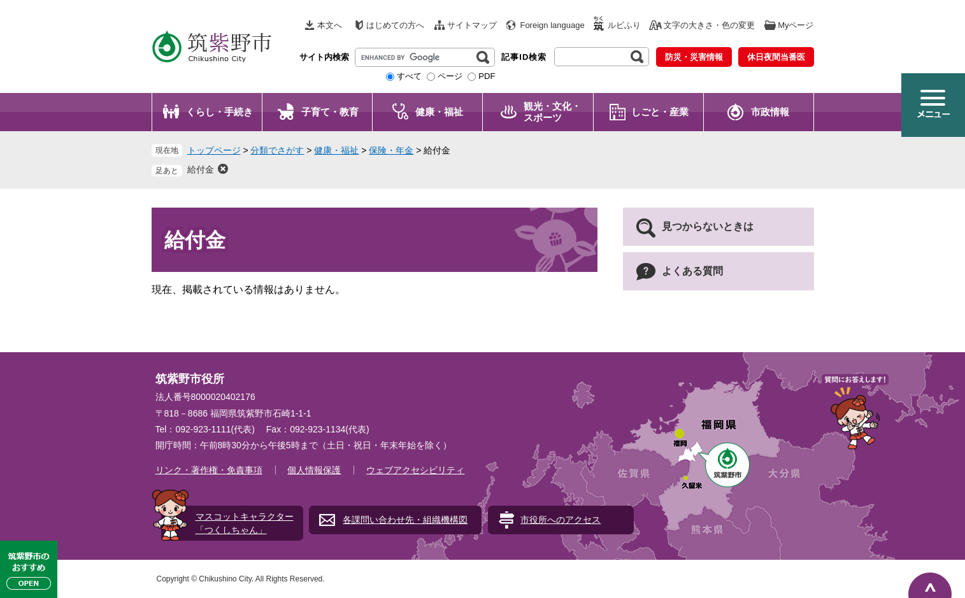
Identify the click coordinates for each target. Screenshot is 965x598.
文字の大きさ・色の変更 (709, 25)
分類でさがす (277, 150)
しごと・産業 (660, 111)
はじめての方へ (395, 25)
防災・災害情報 (694, 57)
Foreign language (552, 25)
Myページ (795, 25)
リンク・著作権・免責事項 (208, 470)
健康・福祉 (439, 111)
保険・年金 (391, 150)
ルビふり (624, 25)
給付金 (200, 169)
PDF (486, 76)
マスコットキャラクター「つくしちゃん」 (245, 523)
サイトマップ (472, 25)
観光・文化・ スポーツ (552, 112)
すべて (409, 76)
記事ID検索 (524, 57)
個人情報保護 (314, 470)
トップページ (214, 150)
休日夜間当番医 (776, 57)
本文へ (329, 25)
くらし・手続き (219, 111)
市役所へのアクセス (560, 520)
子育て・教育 (330, 111)
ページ (450, 76)
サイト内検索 (324, 57)
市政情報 (770, 111)
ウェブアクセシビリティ (415, 470)
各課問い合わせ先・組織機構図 (405, 520)
